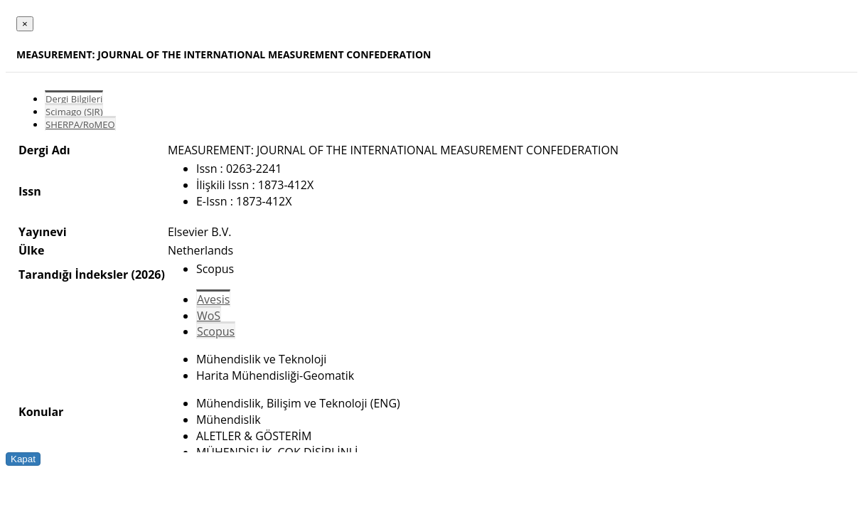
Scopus (216, 331)
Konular (40, 412)
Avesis (213, 299)
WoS (208, 316)
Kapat (23, 459)
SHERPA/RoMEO (80, 124)
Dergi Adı (44, 150)
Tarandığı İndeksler (73, 274)
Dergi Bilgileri (73, 98)
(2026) (147, 274)
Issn (29, 191)
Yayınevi (42, 232)
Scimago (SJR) (73, 111)
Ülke (31, 250)
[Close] (24, 23)
